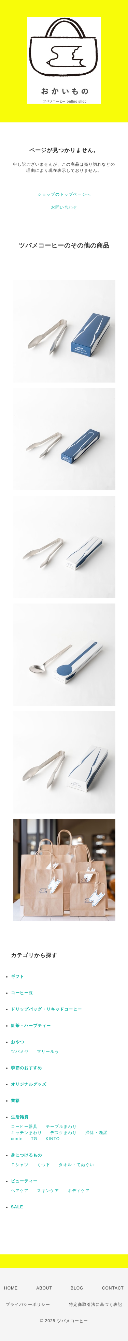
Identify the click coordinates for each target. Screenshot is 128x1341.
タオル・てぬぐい (76, 1164)
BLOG (77, 1288)
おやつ (17, 1042)
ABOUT (44, 1288)
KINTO (53, 1138)
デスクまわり (63, 1132)
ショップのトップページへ (64, 194)
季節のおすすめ (26, 1068)
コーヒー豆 (22, 992)
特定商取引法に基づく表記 (95, 1304)
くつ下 (43, 1164)
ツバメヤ (20, 1051)
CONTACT (113, 1288)
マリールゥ (48, 1051)
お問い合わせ (64, 207)
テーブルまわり (61, 1126)
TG (34, 1138)
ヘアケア (20, 1190)
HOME (11, 1288)
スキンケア (48, 1190)
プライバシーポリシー (28, 1304)
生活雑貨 (20, 1117)
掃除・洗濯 (96, 1132)
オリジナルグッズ (28, 1084)
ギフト (17, 976)
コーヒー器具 (24, 1126)
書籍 (15, 1100)
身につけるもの (26, 1155)
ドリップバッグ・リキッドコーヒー (46, 1009)
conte (17, 1138)
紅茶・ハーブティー (31, 1025)
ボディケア (79, 1190)
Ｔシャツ (20, 1164)
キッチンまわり (26, 1132)
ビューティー (24, 1181)
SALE (17, 1207)
